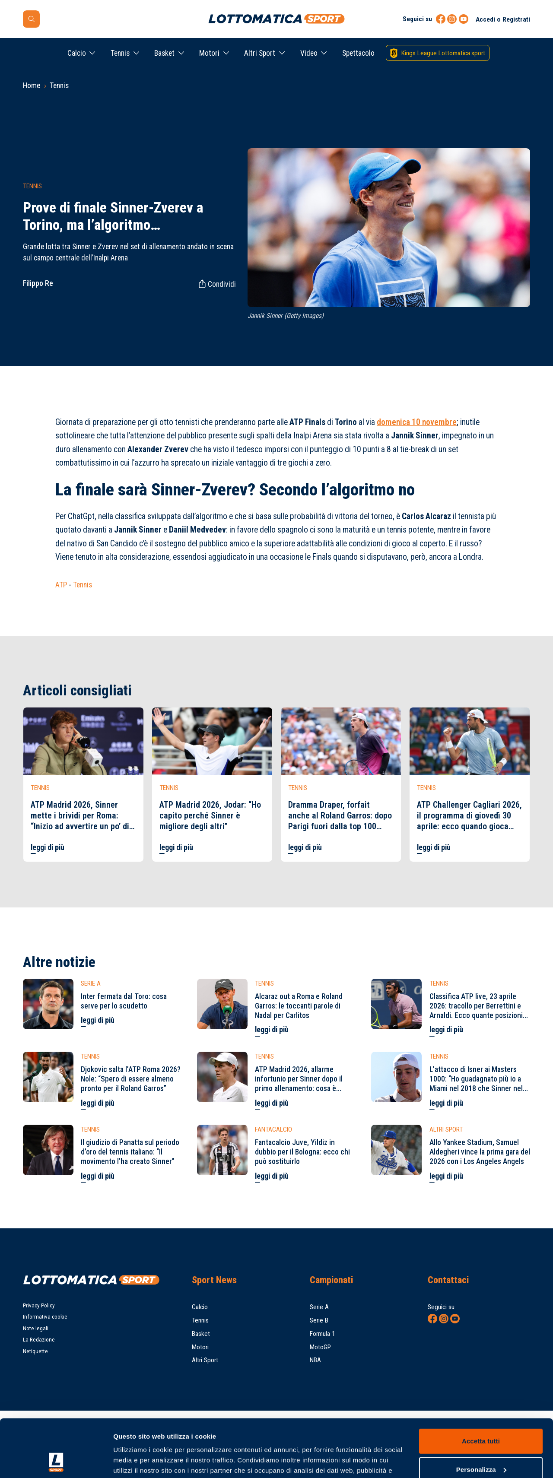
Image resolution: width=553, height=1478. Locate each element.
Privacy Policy (39, 1305)
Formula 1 (322, 1334)
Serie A (319, 1307)
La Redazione (39, 1339)
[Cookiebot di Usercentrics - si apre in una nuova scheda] (56, 1461)
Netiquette (35, 1351)
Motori (209, 53)
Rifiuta (480, 1443)
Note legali (35, 1328)
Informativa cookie (45, 1316)
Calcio (76, 53)
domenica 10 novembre (417, 422)
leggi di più (47, 847)
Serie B (319, 1320)
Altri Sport (259, 53)
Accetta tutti (481, 1387)
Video (309, 53)
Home (31, 85)
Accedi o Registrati (503, 19)
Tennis (120, 53)
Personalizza (481, 1415)
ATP (61, 584)
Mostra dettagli (136, 1461)
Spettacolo (358, 53)
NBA (315, 1360)
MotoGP (320, 1347)
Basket (164, 53)
